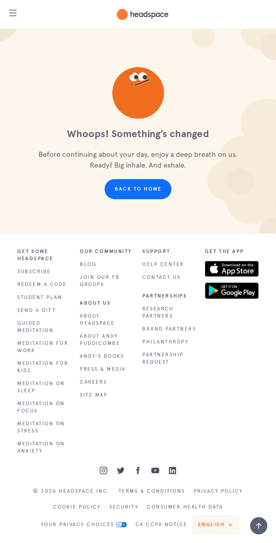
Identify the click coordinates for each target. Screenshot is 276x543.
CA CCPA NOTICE (161, 524)
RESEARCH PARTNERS (158, 312)
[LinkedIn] (172, 470)
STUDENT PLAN (39, 297)
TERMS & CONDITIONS (152, 491)
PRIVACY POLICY (218, 491)
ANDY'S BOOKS (102, 356)
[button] (138, 91)
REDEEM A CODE (42, 284)
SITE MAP (93, 395)
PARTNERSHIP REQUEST (163, 358)
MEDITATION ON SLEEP (41, 387)
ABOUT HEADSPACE (97, 319)
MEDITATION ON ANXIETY (41, 447)
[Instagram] (103, 470)
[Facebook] (138, 470)
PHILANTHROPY (165, 342)
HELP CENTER (163, 264)
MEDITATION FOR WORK (42, 347)
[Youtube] (155, 470)
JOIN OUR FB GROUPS (100, 280)
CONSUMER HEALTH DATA (185, 507)
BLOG (88, 264)
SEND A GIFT (36, 310)
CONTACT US (161, 277)
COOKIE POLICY (77, 507)
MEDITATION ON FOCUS (41, 407)
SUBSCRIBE (34, 271)
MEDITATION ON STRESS (41, 427)
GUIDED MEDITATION (35, 326)
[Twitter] (120, 470)
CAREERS (93, 382)
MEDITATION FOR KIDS (42, 367)
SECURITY (123, 507)
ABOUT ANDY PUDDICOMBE (100, 339)
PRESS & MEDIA (103, 369)
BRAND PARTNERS (169, 329)
